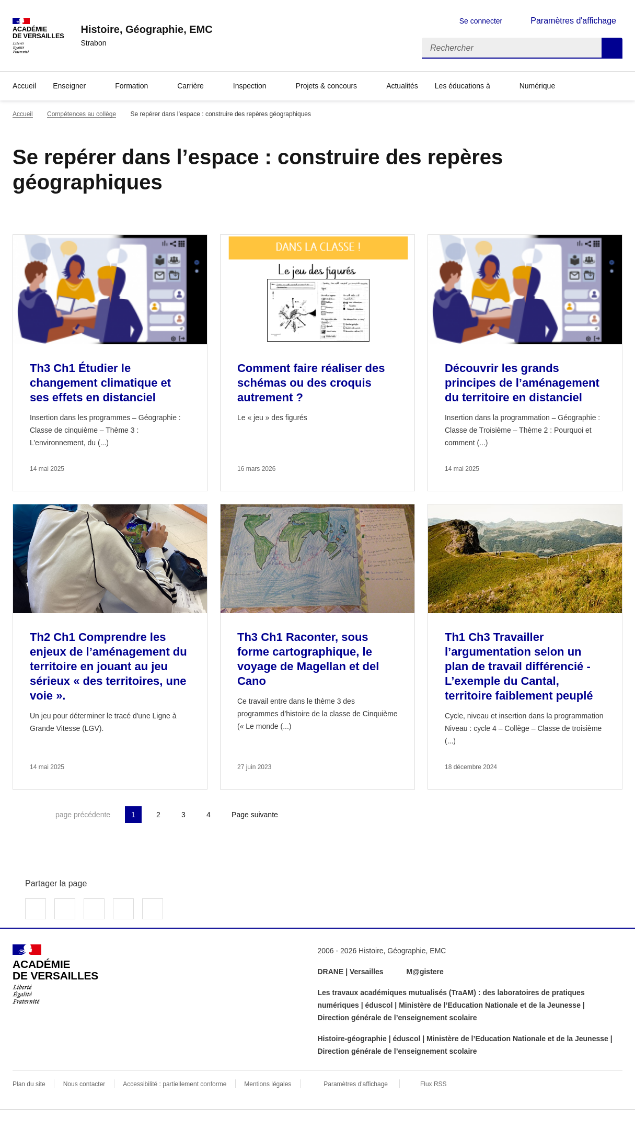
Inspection (250, 86)
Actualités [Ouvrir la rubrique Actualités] (402, 86)
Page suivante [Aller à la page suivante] (255, 814)
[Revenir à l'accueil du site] (55, 974)
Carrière (190, 86)
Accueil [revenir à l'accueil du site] (23, 114)
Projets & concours (326, 86)
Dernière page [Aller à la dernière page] (312, 814)
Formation (131, 86)
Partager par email (123, 908)
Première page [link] (21, 814)
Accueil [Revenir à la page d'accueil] (24, 86)
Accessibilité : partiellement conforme (174, 1084)
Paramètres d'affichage (356, 1084)
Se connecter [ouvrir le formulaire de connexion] (481, 21)
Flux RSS (433, 1084)
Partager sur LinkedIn (94, 908)
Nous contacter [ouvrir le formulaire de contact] (84, 1084)
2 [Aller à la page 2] (158, 814)
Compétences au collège (81, 114)
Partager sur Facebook (35, 908)
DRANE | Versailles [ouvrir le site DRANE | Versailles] (351, 971)
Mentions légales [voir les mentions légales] (267, 1084)
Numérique (537, 86)
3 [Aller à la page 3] (183, 814)
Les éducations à (462, 86)
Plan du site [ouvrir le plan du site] (29, 1084)
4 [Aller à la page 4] (208, 814)
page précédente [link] (82, 814)
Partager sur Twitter (64, 908)
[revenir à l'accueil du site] (146, 29)
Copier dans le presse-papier (152, 908)
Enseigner (69, 86)
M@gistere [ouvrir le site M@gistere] (426, 971)
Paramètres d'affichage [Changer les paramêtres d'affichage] (573, 20)
